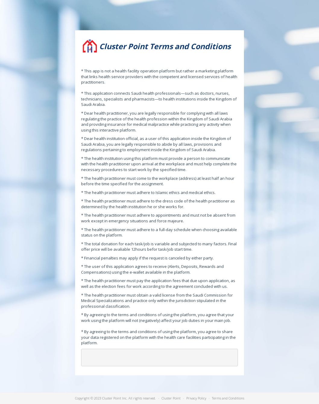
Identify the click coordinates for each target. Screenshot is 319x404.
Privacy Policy (196, 398)
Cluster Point (171, 398)
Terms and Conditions (228, 398)
